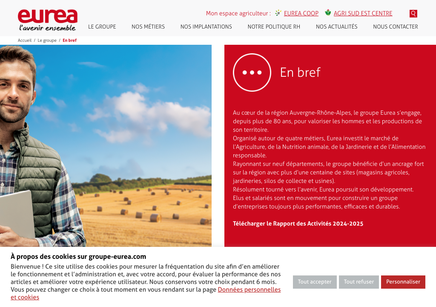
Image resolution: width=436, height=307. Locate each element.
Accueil (25, 40)
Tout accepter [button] (315, 282)
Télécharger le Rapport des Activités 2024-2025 (298, 223)
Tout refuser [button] (359, 282)
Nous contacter (395, 27)
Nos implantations (206, 27)
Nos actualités (337, 27)
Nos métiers (148, 27)
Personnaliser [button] (403, 282)
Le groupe (102, 27)
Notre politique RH (273, 27)
